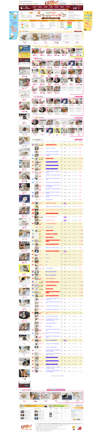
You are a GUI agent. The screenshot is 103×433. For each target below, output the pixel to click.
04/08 (80, 299)
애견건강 (79, 26)
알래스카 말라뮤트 (52, 25)
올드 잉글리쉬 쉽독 (66, 400)
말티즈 (32, 22)
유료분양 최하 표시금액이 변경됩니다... (74, 18)
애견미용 (79, 23)
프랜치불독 (42, 25)
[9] (60, 375)
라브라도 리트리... (52, 22)
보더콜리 (50, 26)
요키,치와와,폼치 (24, 133)
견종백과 (79, 22)
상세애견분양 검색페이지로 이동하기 (44, 28)
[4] (54, 375)
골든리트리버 (51, 24)
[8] (59, 375)
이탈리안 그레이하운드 (24, 87)
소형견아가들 (24, 41)
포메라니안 (33, 24)
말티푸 (77, 41)
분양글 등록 (79, 1)
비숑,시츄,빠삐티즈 (24, 145)
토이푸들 (32, 25)
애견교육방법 (79, 28)
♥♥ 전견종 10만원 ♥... (66, 41)
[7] (57, 375)
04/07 (80, 343)
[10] (61, 375)
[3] (53, 375)
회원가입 (74, 1)
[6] (56, 375)
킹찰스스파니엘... (57, 66)
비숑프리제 (33, 26)
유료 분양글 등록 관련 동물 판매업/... (74, 15)
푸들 (41, 22)
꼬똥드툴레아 (24, 226)
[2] (52, 375)
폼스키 (35, 125)
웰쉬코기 (42, 26)
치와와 (24, 308)
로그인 (72, 1)
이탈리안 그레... (79, 75)
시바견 (41, 24)
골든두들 (78, 83)
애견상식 (79, 25)
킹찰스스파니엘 (24, 215)
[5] (55, 375)
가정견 (45, 41)
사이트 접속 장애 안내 (71, 14)
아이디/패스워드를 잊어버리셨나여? (27, 17)
